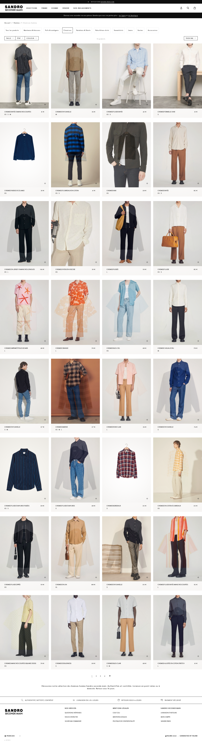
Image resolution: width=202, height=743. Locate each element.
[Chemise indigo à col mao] (24, 159)
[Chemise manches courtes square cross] (24, 632)
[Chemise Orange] (75, 317)
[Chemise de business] (75, 632)
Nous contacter (71, 717)
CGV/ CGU (116, 713)
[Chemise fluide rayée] (126, 80)
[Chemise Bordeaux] (126, 474)
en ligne (122, 15)
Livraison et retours (169, 713)
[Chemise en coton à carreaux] (177, 474)
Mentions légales (120, 717)
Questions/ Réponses (73, 713)
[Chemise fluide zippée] (24, 553)
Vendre (65, 8)
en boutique (133, 15)
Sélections (31, 8)
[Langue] (15, 736)
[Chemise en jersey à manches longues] (24, 238)
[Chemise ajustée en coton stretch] (177, 632)
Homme (54, 8)
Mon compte (165, 717)
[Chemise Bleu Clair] (126, 632)
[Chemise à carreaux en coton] (75, 159)
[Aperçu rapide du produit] (45, 105)
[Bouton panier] (195, 8)
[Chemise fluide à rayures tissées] (24, 474)
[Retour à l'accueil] (13, 8)
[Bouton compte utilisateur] (181, 8)
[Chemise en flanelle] (75, 80)
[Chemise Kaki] (126, 159)
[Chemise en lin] (75, 553)
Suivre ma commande (73, 721)
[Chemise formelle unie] (177, 80)
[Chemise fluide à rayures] (75, 474)
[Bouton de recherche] (188, 8)
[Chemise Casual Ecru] (177, 317)
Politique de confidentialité (124, 721)
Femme (44, 8)
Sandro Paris (166, 721)
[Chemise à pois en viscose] (75, 238)
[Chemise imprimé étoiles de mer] (24, 317)
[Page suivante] (110, 676)
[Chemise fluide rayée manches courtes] (177, 553)
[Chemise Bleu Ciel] (126, 317)
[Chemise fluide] (177, 238)
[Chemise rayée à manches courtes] (24, 80)
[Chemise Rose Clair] (126, 396)
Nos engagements (82, 8)
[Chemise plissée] (126, 238)
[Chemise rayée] (177, 159)
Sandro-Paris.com (107, 2)
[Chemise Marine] (75, 396)
